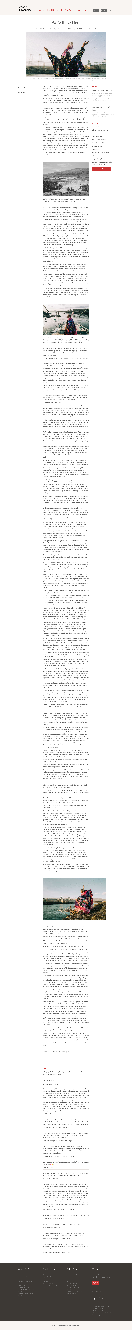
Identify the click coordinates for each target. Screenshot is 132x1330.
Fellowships (21, 1285)
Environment (54, 1072)
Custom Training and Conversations (28, 1289)
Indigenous (57, 1074)
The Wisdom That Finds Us (100, 152)
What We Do (24, 1269)
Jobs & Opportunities (73, 1287)
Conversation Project (24, 1277)
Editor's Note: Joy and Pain (100, 130)
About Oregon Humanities (74, 1275)
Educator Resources (48, 1283)
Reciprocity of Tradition (102, 90)
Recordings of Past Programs (51, 1285)
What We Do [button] (39, 10)
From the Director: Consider (100, 127)
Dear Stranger (22, 1279)
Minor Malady (96, 149)
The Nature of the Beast (99, 140)
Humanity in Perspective (25, 1281)
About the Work (71, 1277)
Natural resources (75, 1072)
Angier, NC (95, 133)
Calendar (82, 10)
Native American (48, 1074)
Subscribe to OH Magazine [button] (102, 169)
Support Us (70, 1289)
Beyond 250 (21, 1291)
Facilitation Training (23, 1287)
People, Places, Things (98, 159)
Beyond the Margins (48, 1277)
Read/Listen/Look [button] (54, 10)
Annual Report (71, 1293)
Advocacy (70, 1279)
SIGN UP (96, 10)
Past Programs (22, 1296)
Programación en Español (25, 1293)
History (66, 1072)
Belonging (46, 1072)
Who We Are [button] (70, 10)
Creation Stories (97, 146)
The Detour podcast (48, 1279)
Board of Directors (72, 1283)
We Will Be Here (97, 136)
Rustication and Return (99, 143)
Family (61, 1072)
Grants (20, 1283)
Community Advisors (73, 1285)
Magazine (45, 1275)
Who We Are (73, 1269)
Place (83, 1072)
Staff (68, 1281)
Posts (93, 156)
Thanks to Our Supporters (74, 1291)
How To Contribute (48, 1287)
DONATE (103, 10)
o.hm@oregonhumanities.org (102, 1315)
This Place (45, 1281)
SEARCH (111, 10)
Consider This (22, 1275)
